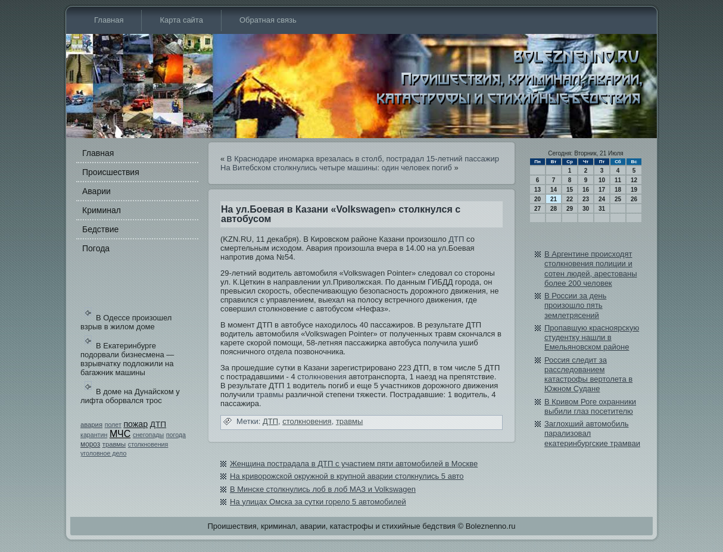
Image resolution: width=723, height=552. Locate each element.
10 (602, 180)
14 (553, 189)
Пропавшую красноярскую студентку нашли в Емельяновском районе (591, 337)
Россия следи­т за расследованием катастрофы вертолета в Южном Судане (588, 374)
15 (569, 189)
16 (585, 189)
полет (113, 424)
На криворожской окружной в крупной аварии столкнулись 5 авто (347, 476)
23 (585, 199)
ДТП (158, 424)
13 (537, 189)
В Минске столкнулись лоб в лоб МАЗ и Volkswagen (323, 489)
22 (569, 199)
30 (585, 208)
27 (537, 208)
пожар (135, 424)
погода (176, 434)
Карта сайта (181, 19)
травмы (114, 444)
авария (91, 424)
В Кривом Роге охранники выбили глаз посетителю (590, 406)
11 (618, 180)
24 (602, 199)
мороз (90, 444)
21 (553, 199)
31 (602, 208)
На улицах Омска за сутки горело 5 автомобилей (318, 501)
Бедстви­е (100, 229)
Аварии (96, 191)
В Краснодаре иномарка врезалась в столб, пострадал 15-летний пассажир (363, 158)
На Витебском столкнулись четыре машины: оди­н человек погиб (336, 167)
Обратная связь (268, 19)
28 (553, 208)
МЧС (120, 434)
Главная (108, 19)
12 (634, 180)
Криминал (101, 210)
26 (634, 199)
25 (618, 199)
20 (537, 199)
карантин (93, 434)
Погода (96, 248)
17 (602, 189)
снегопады (148, 434)
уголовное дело (103, 453)
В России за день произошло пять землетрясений (575, 305)
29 (569, 208)
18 (618, 189)
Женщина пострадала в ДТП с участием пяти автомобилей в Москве (354, 463)
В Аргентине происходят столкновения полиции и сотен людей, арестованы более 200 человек (590, 269)
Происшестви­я (110, 172)
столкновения (148, 444)
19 (634, 189)
